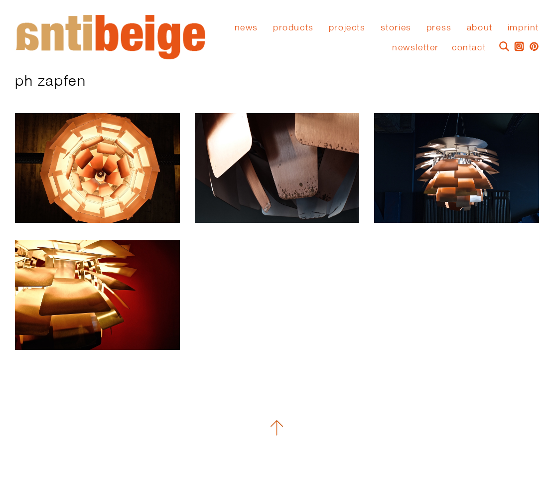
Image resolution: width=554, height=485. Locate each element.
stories (396, 27)
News (246, 27)
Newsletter (415, 47)
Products (293, 27)
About (480, 27)
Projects (347, 27)
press (439, 27)
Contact (469, 47)
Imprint (523, 27)
